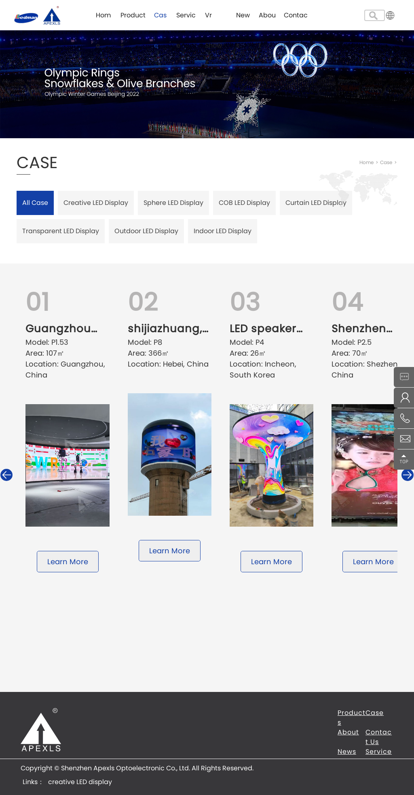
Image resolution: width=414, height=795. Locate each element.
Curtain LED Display (315, 202)
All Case (35, 202)
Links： (33, 782)
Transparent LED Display (60, 231)
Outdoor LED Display (146, 231)
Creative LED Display (95, 202)
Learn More (67, 562)
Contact (296, 20)
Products (133, 20)
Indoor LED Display (222, 231)
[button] (407, 475)
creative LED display (80, 782)
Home (103, 20)
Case (160, 20)
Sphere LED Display (173, 202)
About (267, 20)
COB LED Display (244, 202)
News (243, 20)
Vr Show (213, 20)
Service (186, 20)
